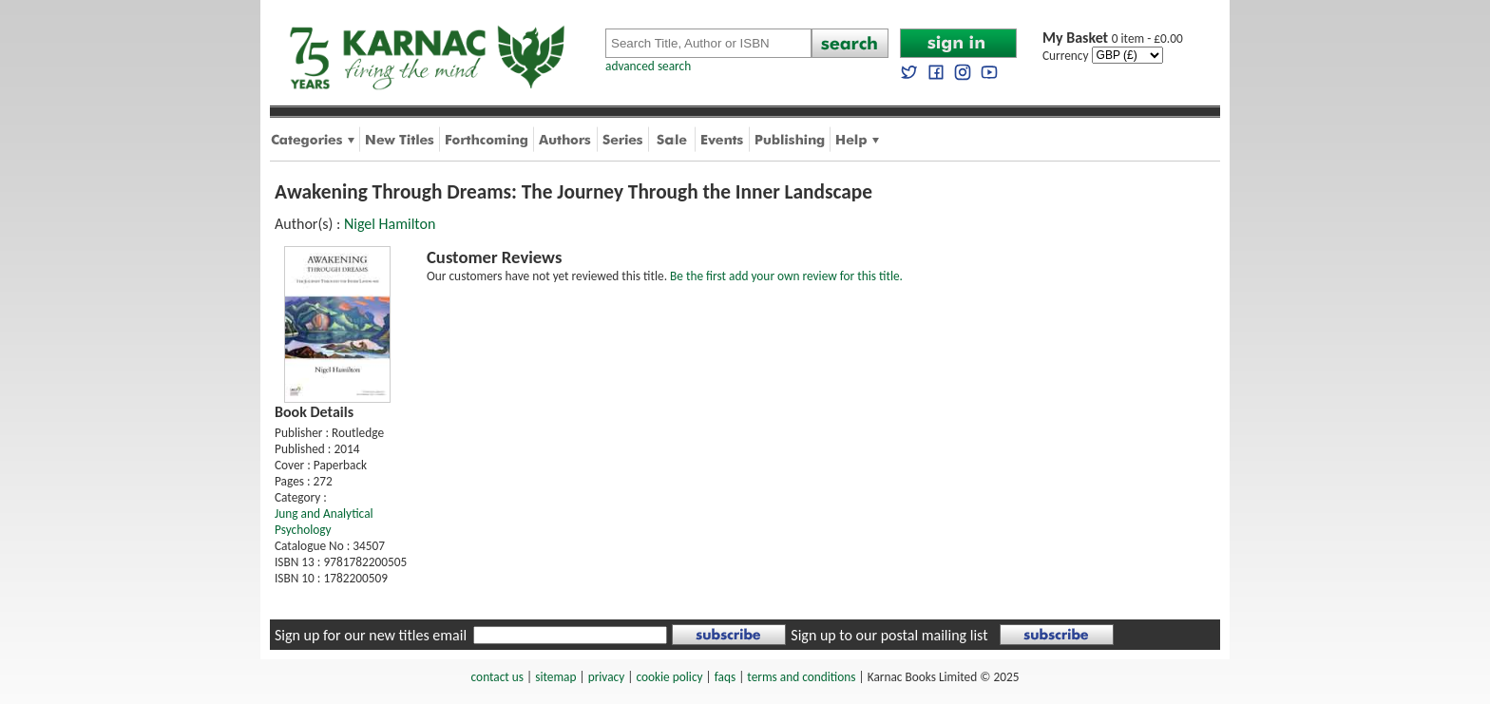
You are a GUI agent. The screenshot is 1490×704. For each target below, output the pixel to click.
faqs (725, 677)
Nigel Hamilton (389, 224)
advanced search (648, 66)
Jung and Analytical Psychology (324, 521)
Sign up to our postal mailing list (889, 635)
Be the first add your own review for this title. (786, 276)
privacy (606, 677)
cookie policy (669, 677)
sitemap (555, 677)
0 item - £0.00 (1112, 38)
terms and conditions (801, 677)
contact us (497, 677)
